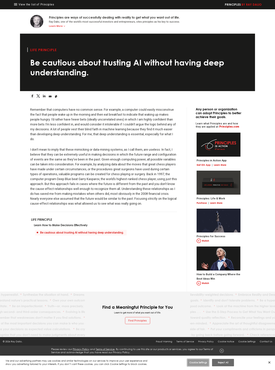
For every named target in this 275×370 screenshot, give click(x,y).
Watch (205, 240)
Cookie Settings (247, 341)
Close (222, 351)
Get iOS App (204, 164)
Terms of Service (185, 341)
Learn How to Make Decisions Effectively (61, 225)
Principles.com (229, 126)
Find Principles (137, 320)
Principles (243, 4)
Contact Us (266, 341)
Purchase (202, 202)
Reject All (223, 362)
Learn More (220, 164)
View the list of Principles (34, 4)
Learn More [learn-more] (56, 26)
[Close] (269, 362)
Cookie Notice (226, 341)
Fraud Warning (164, 341)
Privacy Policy (206, 341)
